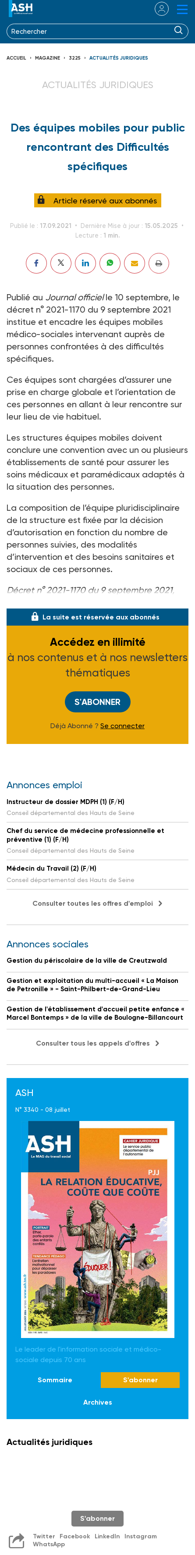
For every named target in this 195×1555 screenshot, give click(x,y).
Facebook (75, 1536)
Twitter (44, 1536)
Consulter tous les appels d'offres (93, 1043)
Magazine (47, 58)
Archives (97, 1402)
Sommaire (55, 1380)
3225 (75, 58)
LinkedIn (107, 1536)
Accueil (16, 58)
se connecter (156, 9)
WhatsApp (49, 1544)
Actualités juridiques (118, 58)
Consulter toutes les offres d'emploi (92, 903)
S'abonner (97, 702)
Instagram (140, 1536)
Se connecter (122, 726)
